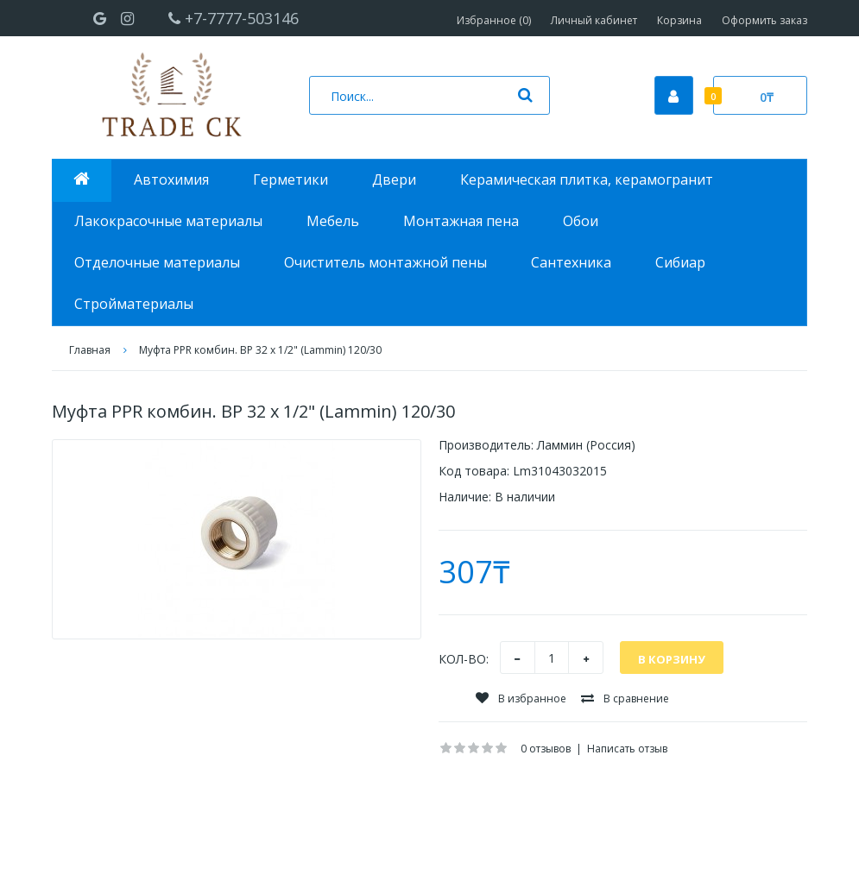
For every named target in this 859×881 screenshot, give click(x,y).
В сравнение (625, 698)
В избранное (521, 698)
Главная (90, 350)
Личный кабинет (594, 20)
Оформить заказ (764, 20)
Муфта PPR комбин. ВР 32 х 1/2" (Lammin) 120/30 (260, 350)
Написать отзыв (627, 748)
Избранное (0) (494, 20)
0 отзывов (546, 748)
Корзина (679, 20)
